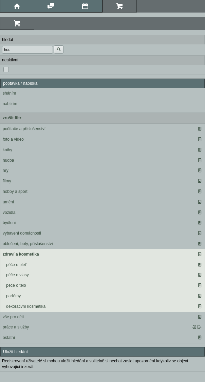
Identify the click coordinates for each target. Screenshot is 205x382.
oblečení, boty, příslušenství (28, 243)
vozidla (9, 212)
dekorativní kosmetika (25, 306)
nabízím (10, 103)
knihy (7, 149)
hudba (8, 160)
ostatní (9, 337)
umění (8, 202)
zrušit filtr (12, 118)
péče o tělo (16, 285)
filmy (7, 181)
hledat (7, 39)
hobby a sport (15, 191)
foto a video (13, 139)
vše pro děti (13, 317)
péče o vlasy (17, 275)
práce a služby (16, 327)
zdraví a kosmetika (21, 254)
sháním (9, 93)
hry (5, 170)
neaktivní (10, 60)
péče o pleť (16, 264)
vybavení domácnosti (22, 233)
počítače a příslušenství (24, 128)
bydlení (9, 222)
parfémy (13, 296)
